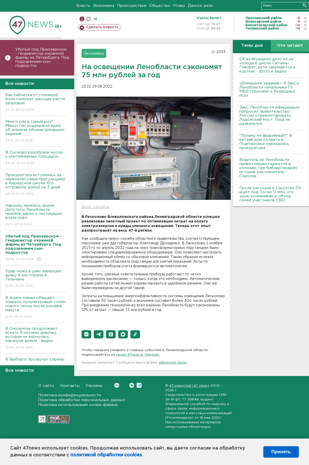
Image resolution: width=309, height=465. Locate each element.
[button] (86, 334)
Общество (159, 5)
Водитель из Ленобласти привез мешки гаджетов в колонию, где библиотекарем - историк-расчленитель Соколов (269, 168)
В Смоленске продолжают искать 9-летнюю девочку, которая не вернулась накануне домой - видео (35, 338)
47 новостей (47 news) (189, 385)
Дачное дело (200, 5)
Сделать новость (102, 27)
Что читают (290, 46)
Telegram (139, 385)
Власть (83, 5)
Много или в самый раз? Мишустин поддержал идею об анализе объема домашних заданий (35, 131)
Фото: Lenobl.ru (95, 207)
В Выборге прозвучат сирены (35, 363)
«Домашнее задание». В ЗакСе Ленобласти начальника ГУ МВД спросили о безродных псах (269, 89)
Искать (304, 5)
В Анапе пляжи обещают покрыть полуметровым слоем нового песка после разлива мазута (35, 307)
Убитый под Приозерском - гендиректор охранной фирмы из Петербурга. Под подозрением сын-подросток (42, 57)
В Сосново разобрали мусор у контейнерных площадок (35, 158)
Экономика (103, 5)
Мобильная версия (82, 19)
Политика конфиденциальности (69, 395)
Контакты (70, 385)
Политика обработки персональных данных (81, 400)
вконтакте (88, 19)
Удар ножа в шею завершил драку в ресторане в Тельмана (35, 278)
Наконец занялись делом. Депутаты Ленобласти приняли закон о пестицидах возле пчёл (35, 215)
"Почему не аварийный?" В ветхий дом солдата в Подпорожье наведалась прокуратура (265, 141)
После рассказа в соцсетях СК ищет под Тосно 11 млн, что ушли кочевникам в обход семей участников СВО (270, 194)
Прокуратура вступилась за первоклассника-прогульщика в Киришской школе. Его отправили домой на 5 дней (35, 184)
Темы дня (252, 46)
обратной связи (173, 362)
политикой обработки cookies (106, 455)
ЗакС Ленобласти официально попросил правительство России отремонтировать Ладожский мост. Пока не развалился (269, 115)
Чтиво (179, 5)
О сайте (46, 385)
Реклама (94, 385)
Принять (281, 451)
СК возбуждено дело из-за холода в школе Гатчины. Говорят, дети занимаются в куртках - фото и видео (267, 65)
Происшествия (131, 5)
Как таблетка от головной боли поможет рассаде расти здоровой (35, 102)
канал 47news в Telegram (138, 354)
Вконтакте (116, 385)
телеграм (95, 19)
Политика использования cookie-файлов (78, 405)
